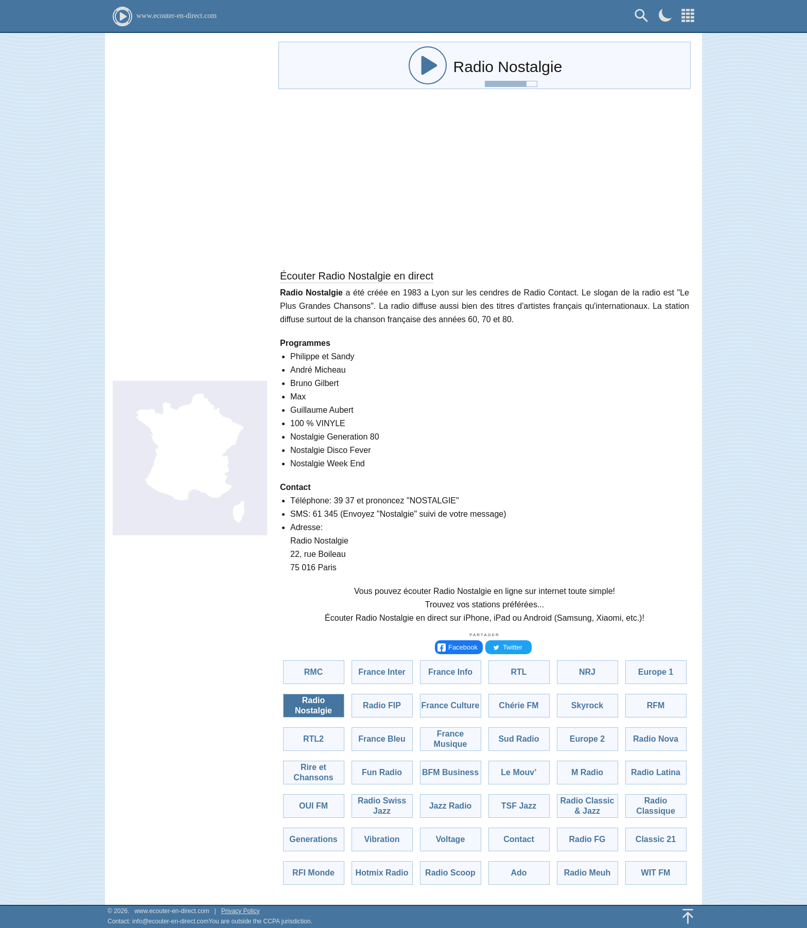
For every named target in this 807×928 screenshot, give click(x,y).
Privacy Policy (240, 911)
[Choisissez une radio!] (688, 16)
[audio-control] (427, 65)
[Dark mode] (665, 15)
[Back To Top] (688, 916)
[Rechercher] (642, 16)
